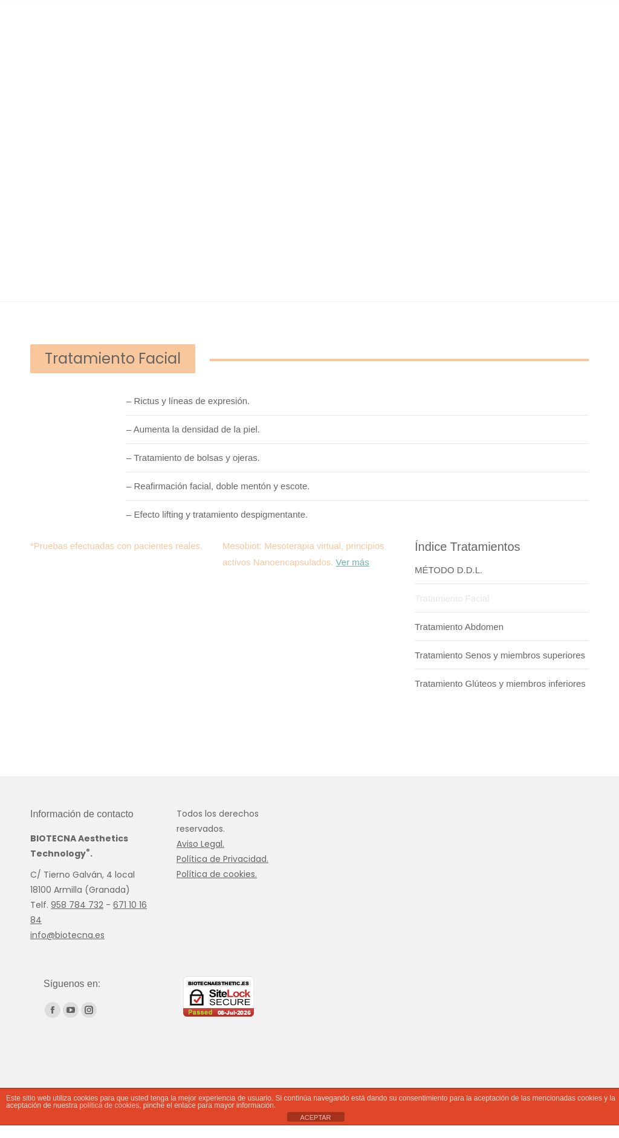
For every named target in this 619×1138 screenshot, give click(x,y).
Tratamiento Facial (452, 598)
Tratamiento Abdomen (459, 627)
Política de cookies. (217, 874)
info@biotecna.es (67, 935)
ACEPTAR (315, 1117)
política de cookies (109, 1105)
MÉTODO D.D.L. (448, 570)
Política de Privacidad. (222, 859)
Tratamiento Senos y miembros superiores (500, 655)
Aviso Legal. (200, 844)
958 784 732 (77, 905)
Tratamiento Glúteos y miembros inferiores (500, 683)
